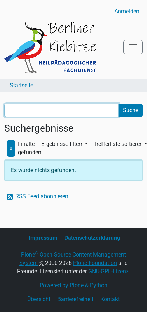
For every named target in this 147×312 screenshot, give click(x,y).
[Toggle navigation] (133, 47)
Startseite (21, 85)
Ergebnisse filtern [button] (62, 144)
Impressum (43, 238)
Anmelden (126, 11)
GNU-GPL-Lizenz (108, 271)
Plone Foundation (95, 263)
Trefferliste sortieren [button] (118, 144)
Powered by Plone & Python (73, 285)
